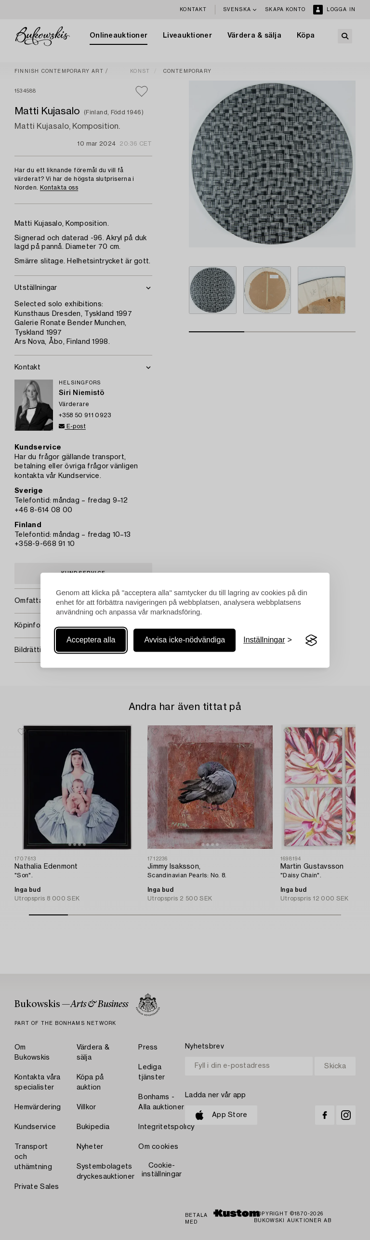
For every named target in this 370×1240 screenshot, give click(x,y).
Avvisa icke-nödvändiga (184, 640)
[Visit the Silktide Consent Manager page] (311, 640)
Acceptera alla (90, 640)
